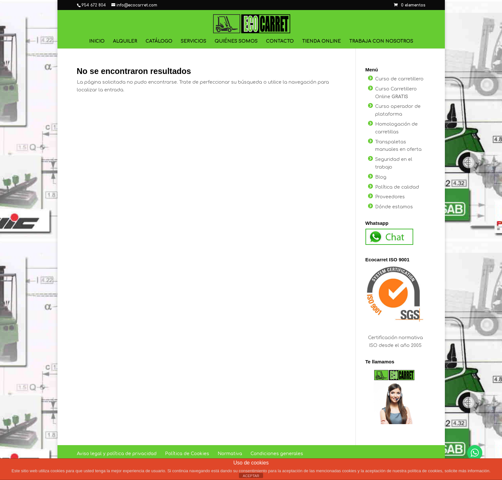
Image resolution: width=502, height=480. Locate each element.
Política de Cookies (187, 453)
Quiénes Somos (236, 41)
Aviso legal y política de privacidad (117, 453)
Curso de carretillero (399, 79)
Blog (380, 177)
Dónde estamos (394, 206)
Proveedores (390, 196)
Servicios (193, 41)
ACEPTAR (251, 476)
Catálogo (159, 41)
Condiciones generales (277, 453)
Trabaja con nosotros (381, 41)
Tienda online (321, 41)
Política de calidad (397, 187)
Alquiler (125, 41)
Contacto (280, 41)
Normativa (230, 453)
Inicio (97, 41)
